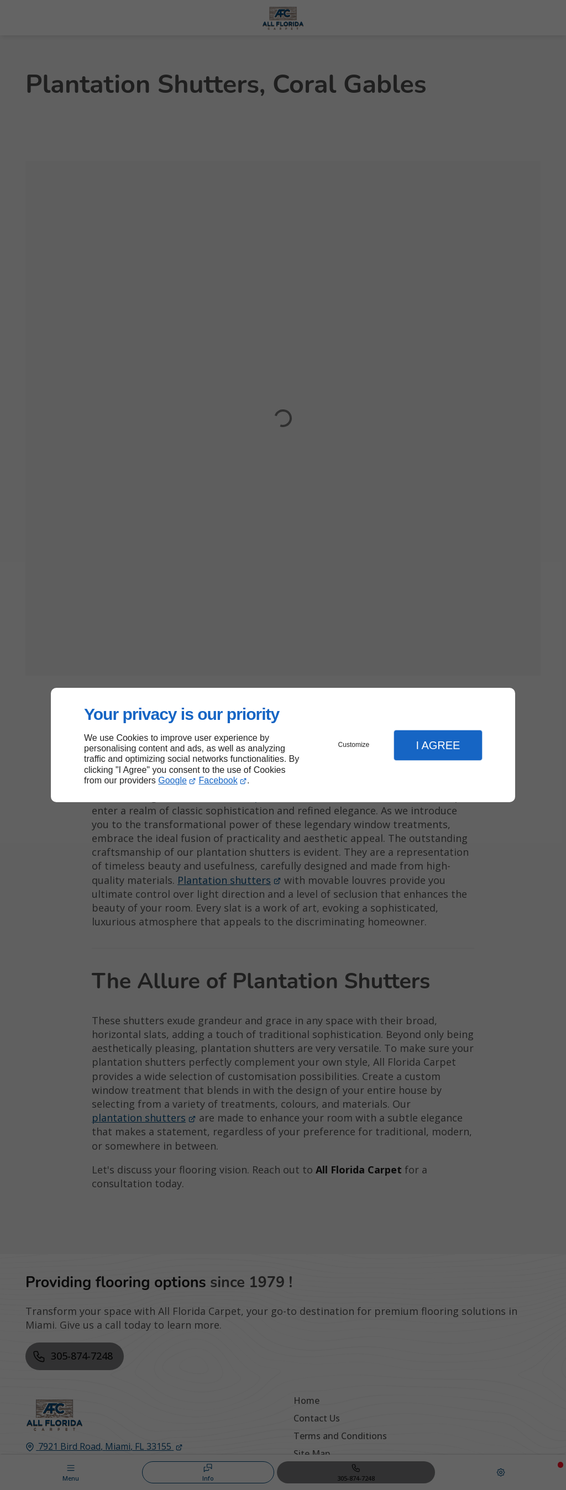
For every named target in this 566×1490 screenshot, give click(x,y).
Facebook (218, 780)
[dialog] (283, 745)
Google (172, 780)
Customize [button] (354, 745)
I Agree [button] (438, 745)
